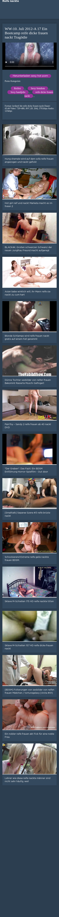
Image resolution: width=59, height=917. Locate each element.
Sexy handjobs (18, 92)
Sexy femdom (38, 88)
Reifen (17, 88)
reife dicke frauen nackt (38, 94)
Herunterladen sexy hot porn (30, 76)
